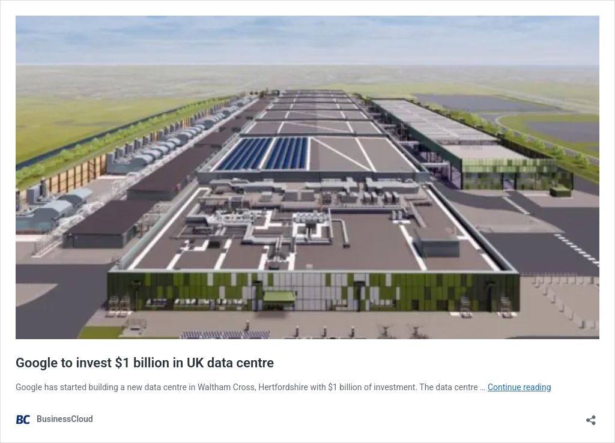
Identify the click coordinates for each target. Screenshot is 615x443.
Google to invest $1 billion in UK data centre (145, 362)
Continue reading (519, 387)
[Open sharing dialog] (591, 416)
